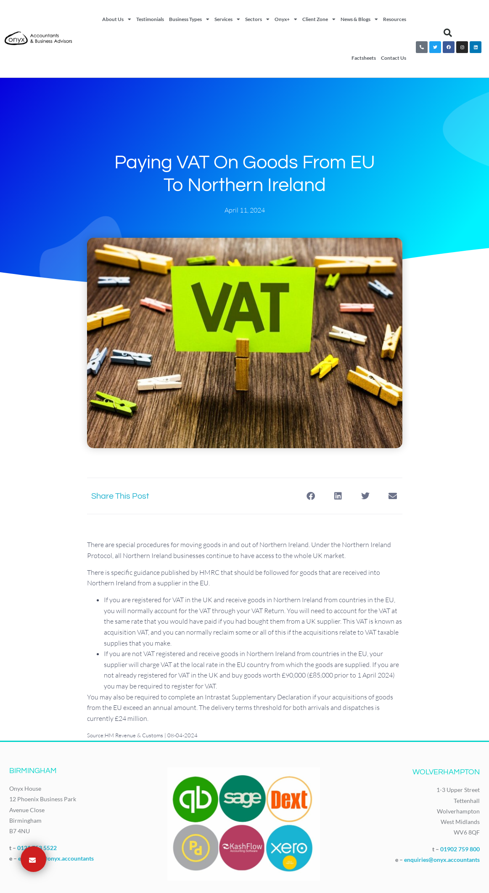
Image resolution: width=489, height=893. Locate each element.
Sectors (257, 19)
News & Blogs (359, 19)
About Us (116, 19)
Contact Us (393, 58)
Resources (394, 19)
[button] (447, 32)
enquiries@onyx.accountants (56, 858)
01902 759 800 (460, 849)
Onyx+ (286, 19)
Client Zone (319, 19)
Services (227, 19)
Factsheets (364, 58)
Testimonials (150, 19)
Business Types (189, 19)
